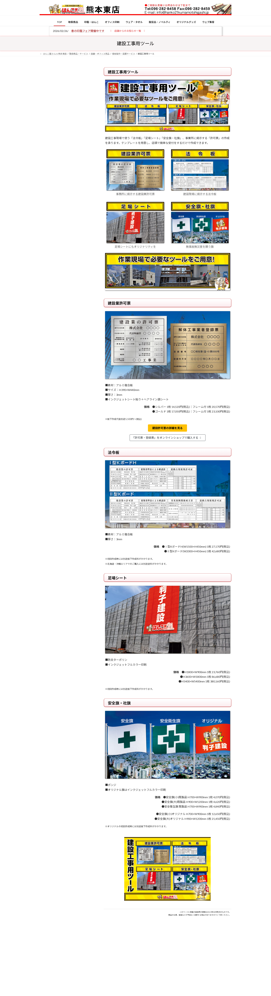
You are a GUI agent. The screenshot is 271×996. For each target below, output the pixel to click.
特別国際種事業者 (66, 246)
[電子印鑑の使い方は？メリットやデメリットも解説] (46, 292)
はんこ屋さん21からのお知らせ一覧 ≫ (68, 146)
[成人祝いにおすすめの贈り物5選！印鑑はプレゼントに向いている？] (46, 339)
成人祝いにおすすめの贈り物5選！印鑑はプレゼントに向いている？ (73, 338)
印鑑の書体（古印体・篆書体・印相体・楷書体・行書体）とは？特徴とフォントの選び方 (66, 133)
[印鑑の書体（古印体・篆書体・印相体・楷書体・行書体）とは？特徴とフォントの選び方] (46, 312)
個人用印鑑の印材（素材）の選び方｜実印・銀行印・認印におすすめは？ (73, 269)
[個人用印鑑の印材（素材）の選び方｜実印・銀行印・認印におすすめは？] (46, 269)
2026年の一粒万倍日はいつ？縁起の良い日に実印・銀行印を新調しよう (73, 361)
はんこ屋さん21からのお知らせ (67, 90)
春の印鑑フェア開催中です (87, 30)
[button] (127, 30)
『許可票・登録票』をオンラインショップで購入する (167, 437)
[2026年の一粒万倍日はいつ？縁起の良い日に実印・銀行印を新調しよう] (46, 361)
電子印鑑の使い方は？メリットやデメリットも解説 (73, 289)
